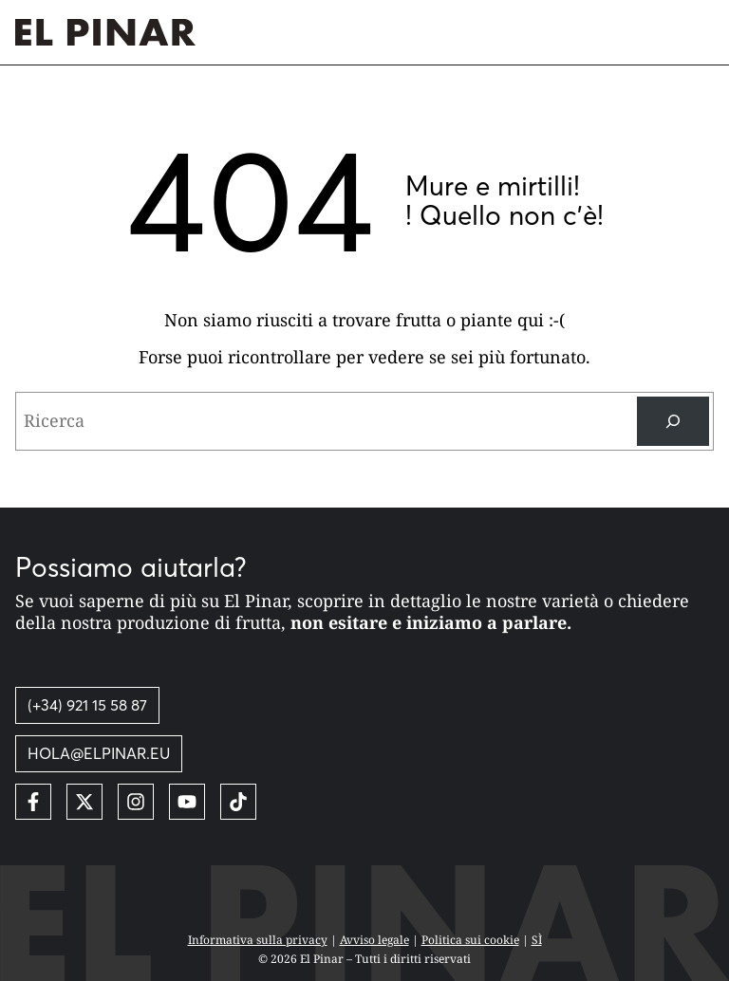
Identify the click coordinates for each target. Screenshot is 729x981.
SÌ (537, 940)
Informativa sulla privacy (257, 940)
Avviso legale (374, 940)
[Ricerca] (673, 421)
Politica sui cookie (470, 940)
